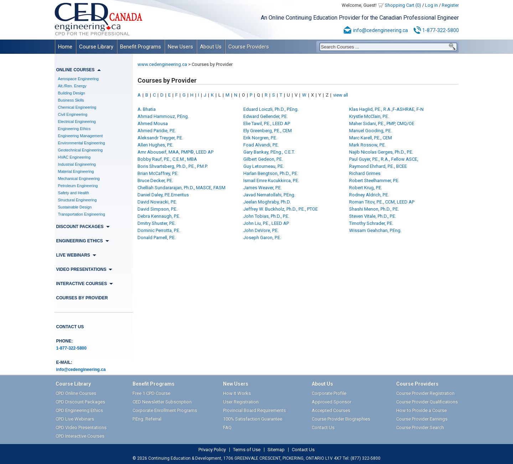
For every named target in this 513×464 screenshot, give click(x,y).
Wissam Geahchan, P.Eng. (375, 230)
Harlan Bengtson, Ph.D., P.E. (270, 173)
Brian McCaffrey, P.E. (158, 173)
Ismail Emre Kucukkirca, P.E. (271, 180)
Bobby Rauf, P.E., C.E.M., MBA (167, 159)
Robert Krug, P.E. (365, 187)
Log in (431, 5)
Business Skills (71, 100)
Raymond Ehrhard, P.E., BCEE (378, 166)
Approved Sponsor (331, 401)
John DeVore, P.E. (261, 230)
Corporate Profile (329, 393)
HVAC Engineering (74, 157)
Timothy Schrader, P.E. (371, 223)
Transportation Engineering (81, 214)
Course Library (96, 46)
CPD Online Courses (76, 393)
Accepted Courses (331, 410)
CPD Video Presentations (81, 427)
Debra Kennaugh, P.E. (159, 216)
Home (65, 46)
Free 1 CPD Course (151, 393)
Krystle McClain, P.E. (369, 116)
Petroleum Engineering (78, 186)
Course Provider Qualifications (427, 401)
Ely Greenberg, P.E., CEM (267, 130)
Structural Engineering (77, 200)
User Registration (241, 401)
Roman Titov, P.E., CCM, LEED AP (381, 202)
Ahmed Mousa (153, 123)
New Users (180, 46)
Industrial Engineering (77, 164)
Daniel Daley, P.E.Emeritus (163, 194)
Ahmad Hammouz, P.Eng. (163, 116)
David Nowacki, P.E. (157, 202)
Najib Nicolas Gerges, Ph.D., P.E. (381, 152)
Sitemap (276, 450)
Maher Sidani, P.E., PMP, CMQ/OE (381, 123)
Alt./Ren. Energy (72, 86)
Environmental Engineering (81, 143)
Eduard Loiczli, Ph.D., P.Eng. (271, 109)
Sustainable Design (75, 207)
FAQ (227, 427)
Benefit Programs (140, 46)
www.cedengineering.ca (162, 64)
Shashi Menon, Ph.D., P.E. (374, 209)
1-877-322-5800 (440, 30)
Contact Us (70, 326)
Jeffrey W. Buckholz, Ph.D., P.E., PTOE (280, 209)
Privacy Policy (212, 450)
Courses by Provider (82, 297)
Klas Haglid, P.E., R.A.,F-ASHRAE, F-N (386, 109)
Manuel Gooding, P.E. (370, 130)
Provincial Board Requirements (254, 410)
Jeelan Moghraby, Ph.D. (267, 202)
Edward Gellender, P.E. (265, 116)
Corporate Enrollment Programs (165, 410)
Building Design (71, 93)
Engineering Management (80, 136)
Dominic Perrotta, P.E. (159, 230)
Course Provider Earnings (421, 419)
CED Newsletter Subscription (162, 401)
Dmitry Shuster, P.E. (157, 223)
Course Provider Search (420, 427)
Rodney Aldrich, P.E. (369, 194)
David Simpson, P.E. (157, 209)
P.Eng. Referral (147, 419)
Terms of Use (246, 450)
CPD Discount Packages (80, 401)
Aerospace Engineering (78, 79)
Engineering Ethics (74, 129)
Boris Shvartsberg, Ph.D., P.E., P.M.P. (173, 166)
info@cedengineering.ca (380, 30)
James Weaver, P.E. (262, 187)
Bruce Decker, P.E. (155, 180)
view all (340, 95)
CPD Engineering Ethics (79, 410)
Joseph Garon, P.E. (262, 237)
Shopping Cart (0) (403, 5)
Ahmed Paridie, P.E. (157, 130)
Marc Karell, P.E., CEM (370, 137)
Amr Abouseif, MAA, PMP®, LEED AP (175, 152)
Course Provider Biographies (341, 419)
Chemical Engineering (77, 107)
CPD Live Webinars (75, 419)
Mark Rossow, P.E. (367, 145)
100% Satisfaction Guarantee (252, 419)
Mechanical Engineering (79, 178)
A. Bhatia (147, 109)
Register (450, 5)
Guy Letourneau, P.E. (263, 166)
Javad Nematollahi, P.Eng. (269, 194)
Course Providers (248, 46)
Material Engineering (76, 171)
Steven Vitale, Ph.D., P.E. (372, 216)
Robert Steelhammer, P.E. (374, 180)
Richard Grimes (364, 173)
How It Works (237, 393)
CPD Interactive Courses (80, 436)
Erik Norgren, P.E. (260, 137)
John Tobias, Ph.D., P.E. (266, 216)
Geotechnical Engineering (80, 150)
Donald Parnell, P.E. (157, 237)
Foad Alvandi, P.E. (261, 145)
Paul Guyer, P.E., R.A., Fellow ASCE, (383, 159)
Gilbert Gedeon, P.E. (263, 159)
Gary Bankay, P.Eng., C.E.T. (269, 152)
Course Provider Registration (425, 393)
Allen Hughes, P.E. (155, 145)
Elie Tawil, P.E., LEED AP (266, 123)
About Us (211, 46)
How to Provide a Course (421, 410)
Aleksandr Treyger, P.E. (160, 137)
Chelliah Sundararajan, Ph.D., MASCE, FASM (182, 187)
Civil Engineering (73, 114)
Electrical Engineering (77, 121)
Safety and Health (73, 193)
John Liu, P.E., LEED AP (266, 223)
